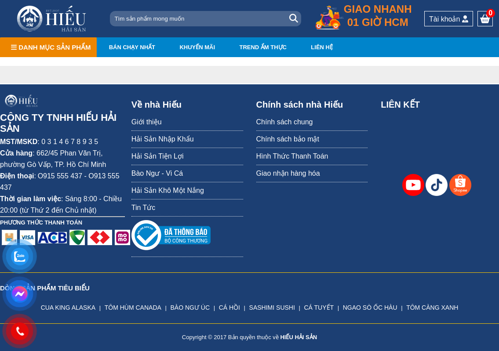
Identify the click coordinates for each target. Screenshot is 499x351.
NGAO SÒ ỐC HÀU (370, 307)
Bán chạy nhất (132, 47)
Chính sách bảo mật (287, 139)
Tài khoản (448, 19)
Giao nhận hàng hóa (288, 173)
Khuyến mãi (197, 47)
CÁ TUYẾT (319, 307)
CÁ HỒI (229, 307)
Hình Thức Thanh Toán (292, 156)
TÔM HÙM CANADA (133, 307)
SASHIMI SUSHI (272, 307)
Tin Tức (143, 207)
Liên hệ (322, 47)
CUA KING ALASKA (68, 307)
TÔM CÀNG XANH (432, 307)
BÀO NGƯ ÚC (190, 307)
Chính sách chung (284, 122)
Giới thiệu (146, 122)
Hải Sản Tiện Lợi (157, 156)
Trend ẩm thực (263, 47)
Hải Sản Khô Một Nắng (167, 190)
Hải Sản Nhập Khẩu (162, 139)
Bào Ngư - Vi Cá (157, 173)
